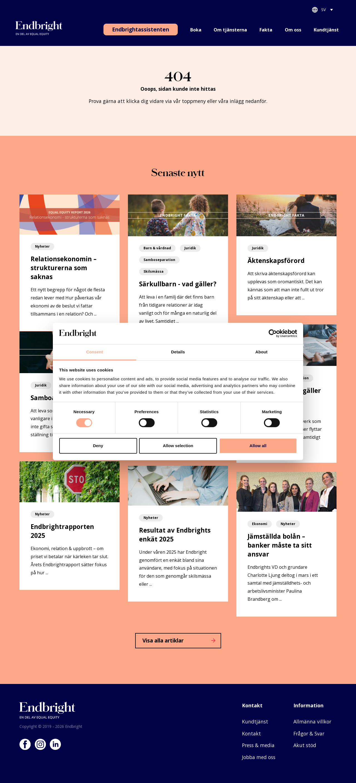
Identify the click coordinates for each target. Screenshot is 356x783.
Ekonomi (259, 523)
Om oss (293, 30)
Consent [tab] (94, 351)
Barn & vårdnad (157, 248)
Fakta (265, 30)
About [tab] (261, 351)
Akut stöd (304, 745)
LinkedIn (55, 744)
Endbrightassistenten (140, 29)
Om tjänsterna (230, 30)
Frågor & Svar (308, 733)
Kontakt (251, 733)
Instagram (40, 744)
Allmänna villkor (312, 721)
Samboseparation (159, 259)
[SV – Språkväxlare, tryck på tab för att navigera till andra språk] (327, 11)
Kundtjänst (326, 30)
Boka (195, 30)
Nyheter (42, 246)
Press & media (258, 745)
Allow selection (178, 445)
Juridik (190, 248)
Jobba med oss (258, 757)
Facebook (25, 744)
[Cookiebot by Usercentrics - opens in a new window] (272, 333)
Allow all (257, 445)
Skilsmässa (154, 271)
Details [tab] (178, 351)
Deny (98, 445)
